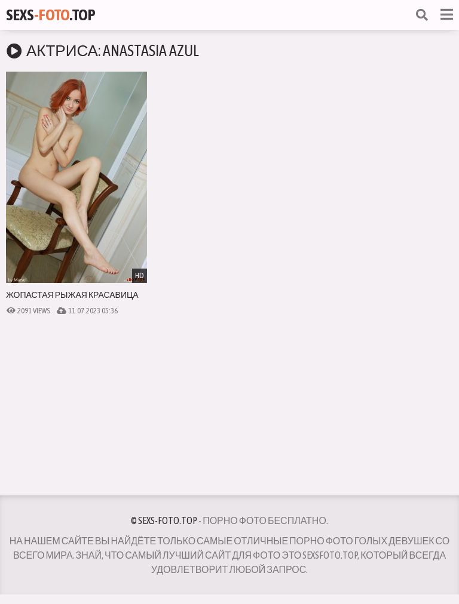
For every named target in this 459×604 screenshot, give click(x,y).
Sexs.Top (51, 15)
